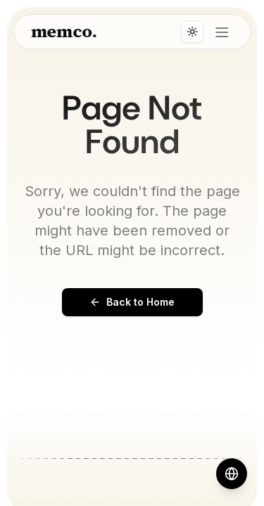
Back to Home (132, 302)
